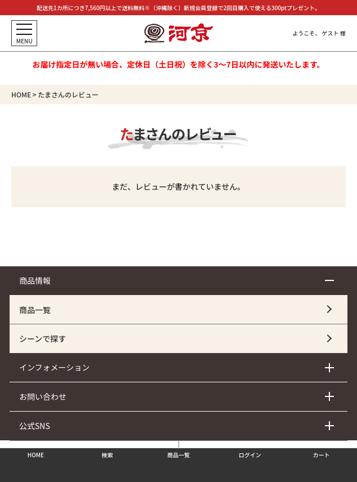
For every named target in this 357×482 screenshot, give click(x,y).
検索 (107, 454)
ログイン (250, 454)
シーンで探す (42, 338)
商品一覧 (35, 309)
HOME (21, 94)
